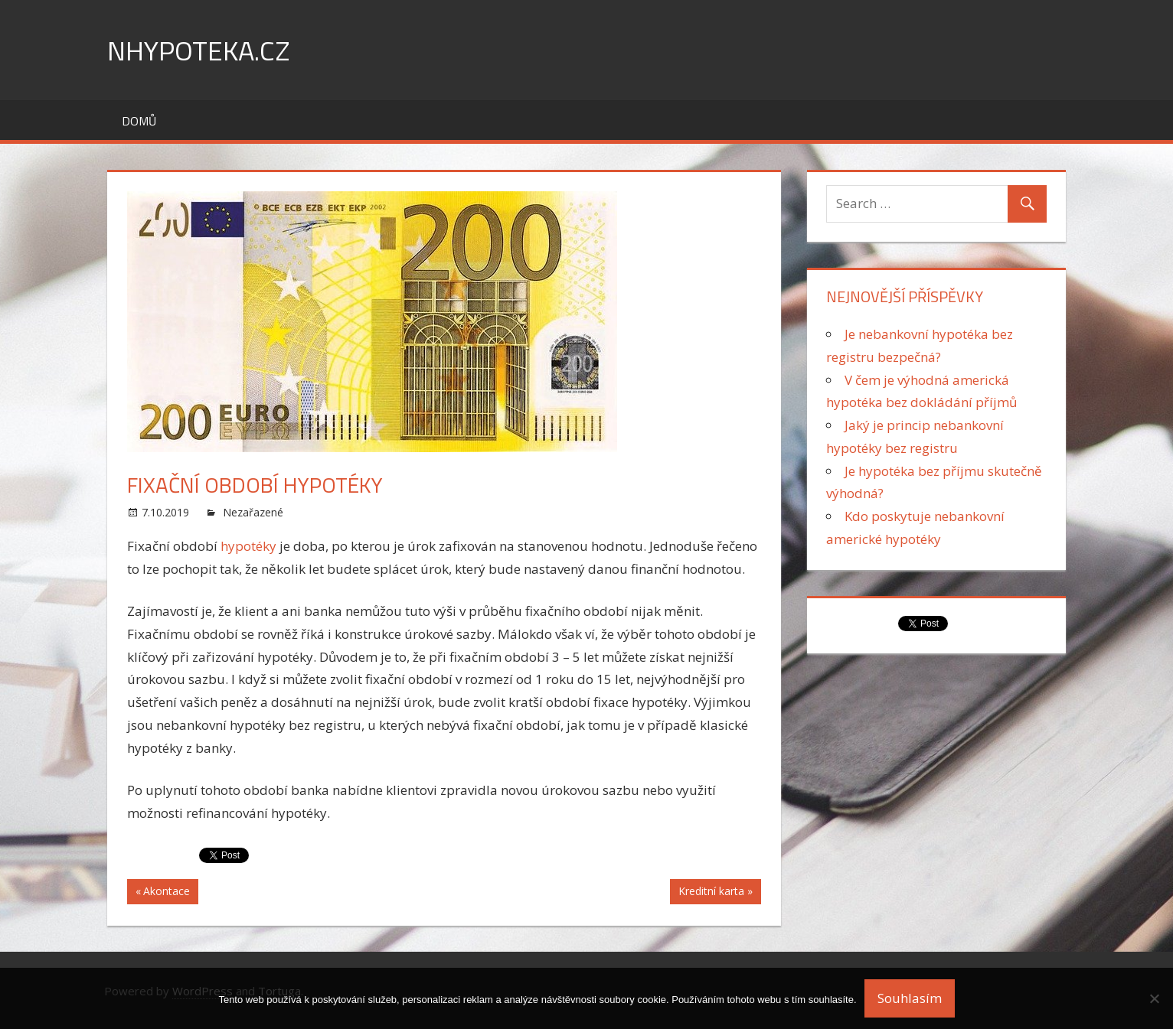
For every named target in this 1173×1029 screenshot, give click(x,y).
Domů (139, 121)
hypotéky (250, 546)
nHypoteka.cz (198, 50)
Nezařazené (253, 512)
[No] (1154, 998)
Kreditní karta (711, 892)
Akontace (166, 892)
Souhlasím (909, 998)
